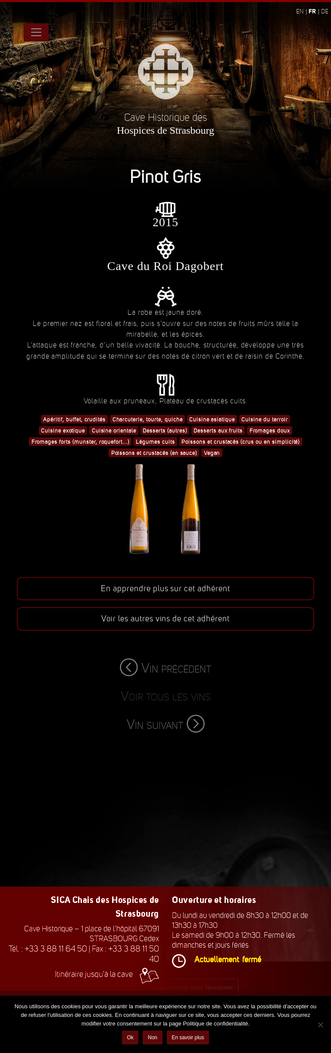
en (299, 11)
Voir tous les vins (166, 696)
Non (152, 1038)
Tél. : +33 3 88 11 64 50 (48, 949)
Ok (130, 1038)
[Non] (320, 1024)
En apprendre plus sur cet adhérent (165, 588)
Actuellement (216, 959)
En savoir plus (188, 1038)
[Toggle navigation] (36, 32)
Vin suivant (166, 724)
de (324, 11)
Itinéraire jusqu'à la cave (107, 974)
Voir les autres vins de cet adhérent (165, 618)
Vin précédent (165, 668)
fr (312, 11)
